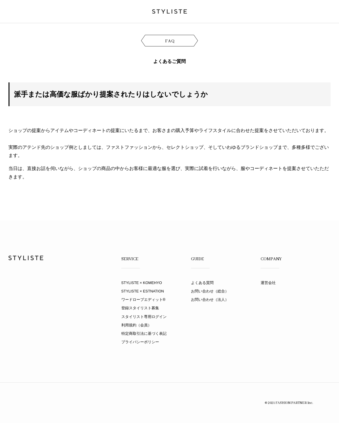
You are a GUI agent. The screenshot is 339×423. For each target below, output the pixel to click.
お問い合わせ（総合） (210, 291)
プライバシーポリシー (140, 342)
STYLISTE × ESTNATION (142, 291)
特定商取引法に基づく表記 (144, 333)
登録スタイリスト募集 (140, 308)
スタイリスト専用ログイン (144, 316)
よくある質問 (202, 283)
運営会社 (268, 283)
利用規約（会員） (136, 325)
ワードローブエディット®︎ (143, 299)
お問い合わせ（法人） (210, 299)
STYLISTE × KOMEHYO (141, 283)
